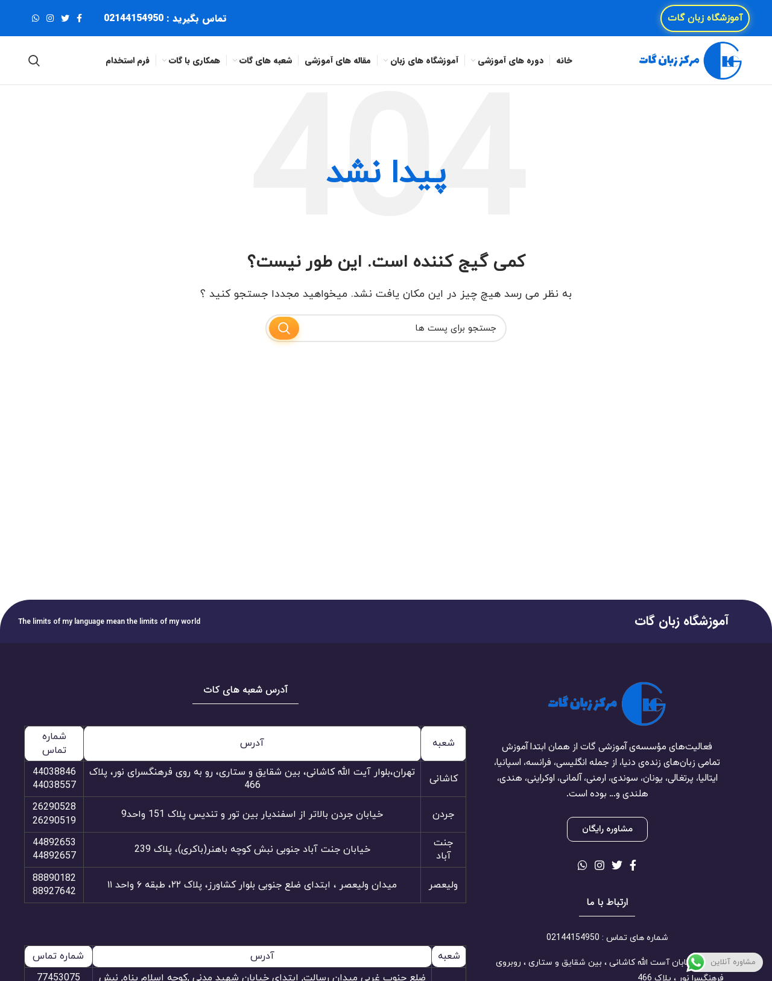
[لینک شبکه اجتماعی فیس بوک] (79, 18)
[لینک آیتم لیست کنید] (607, 938)
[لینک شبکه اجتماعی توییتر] (65, 18)
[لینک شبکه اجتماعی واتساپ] (35, 18)
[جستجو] (34, 60)
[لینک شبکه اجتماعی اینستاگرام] (50, 18)
